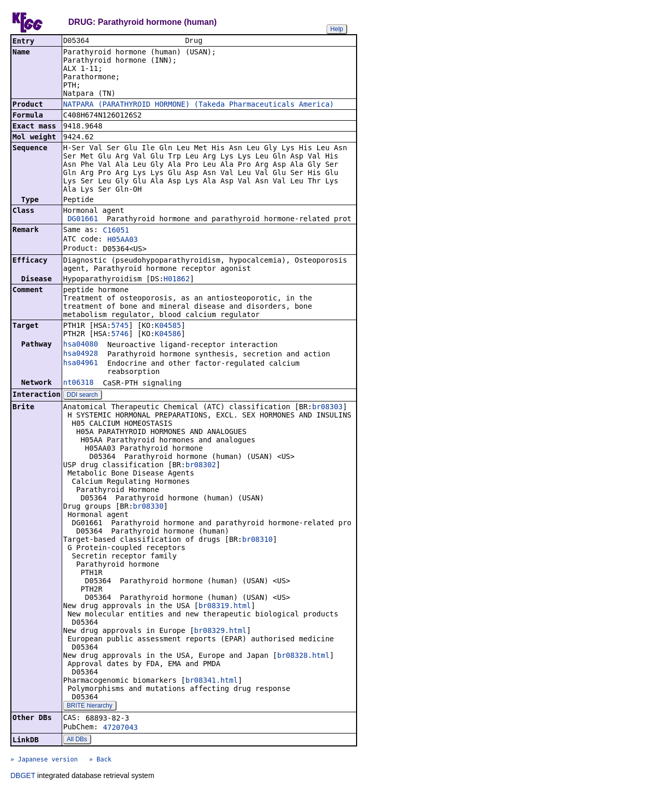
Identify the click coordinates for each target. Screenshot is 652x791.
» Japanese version (44, 760)
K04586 (168, 334)
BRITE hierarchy (89, 706)
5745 (120, 326)
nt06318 (78, 383)
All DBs (77, 740)
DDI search (82, 395)
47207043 (120, 728)
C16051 (116, 231)
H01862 (177, 280)
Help (336, 29)
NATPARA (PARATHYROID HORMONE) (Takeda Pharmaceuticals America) (198, 105)
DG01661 (82, 219)
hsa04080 (80, 345)
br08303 (327, 408)
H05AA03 (122, 240)
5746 (120, 334)
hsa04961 (80, 363)
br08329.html (220, 631)
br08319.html (225, 606)
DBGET (22, 776)
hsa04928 (80, 354)
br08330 (148, 507)
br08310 (257, 540)
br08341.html (212, 681)
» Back (100, 760)
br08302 (201, 466)
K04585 (168, 326)
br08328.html (303, 656)
